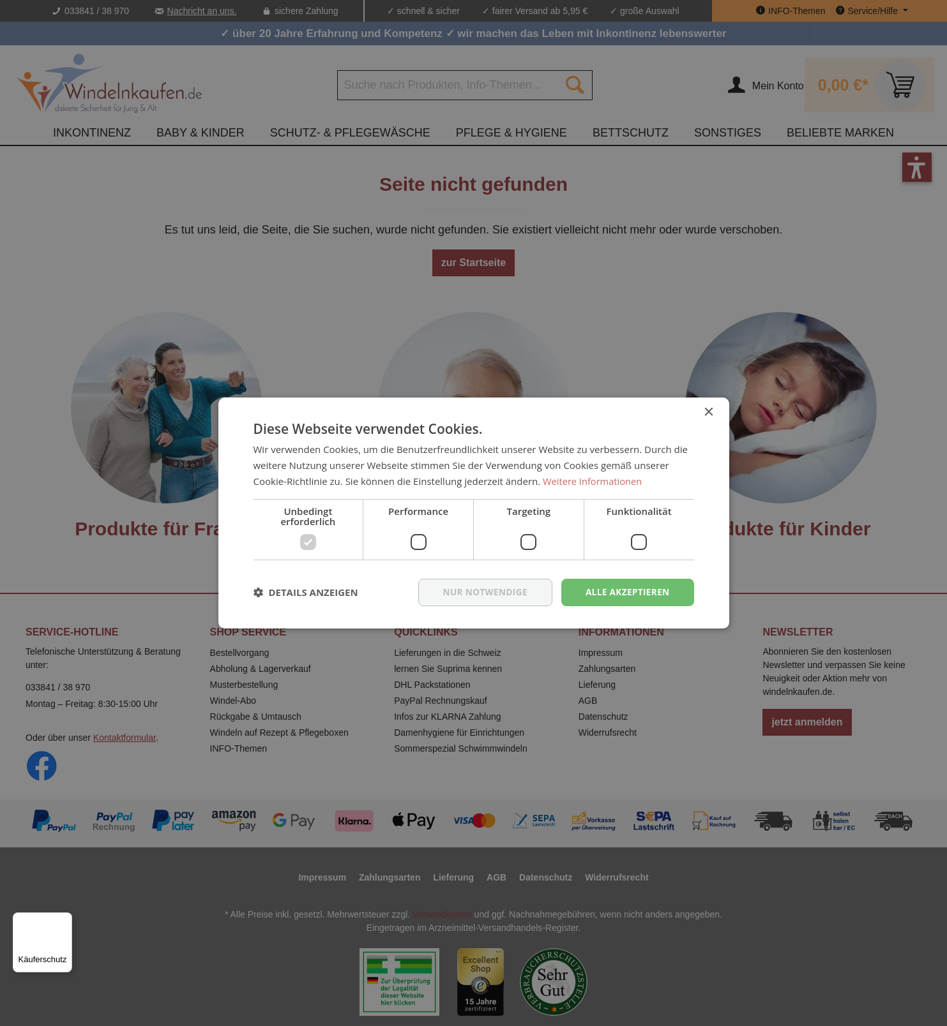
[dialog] (473, 513)
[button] (306, 592)
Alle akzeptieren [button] (625, 592)
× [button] (708, 412)
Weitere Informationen (593, 480)
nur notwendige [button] (481, 592)
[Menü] (64, 920)
